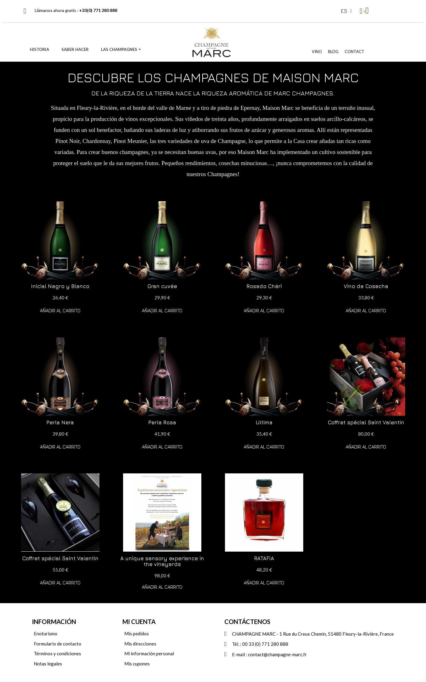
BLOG (333, 51)
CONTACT (354, 51)
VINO (317, 51)
